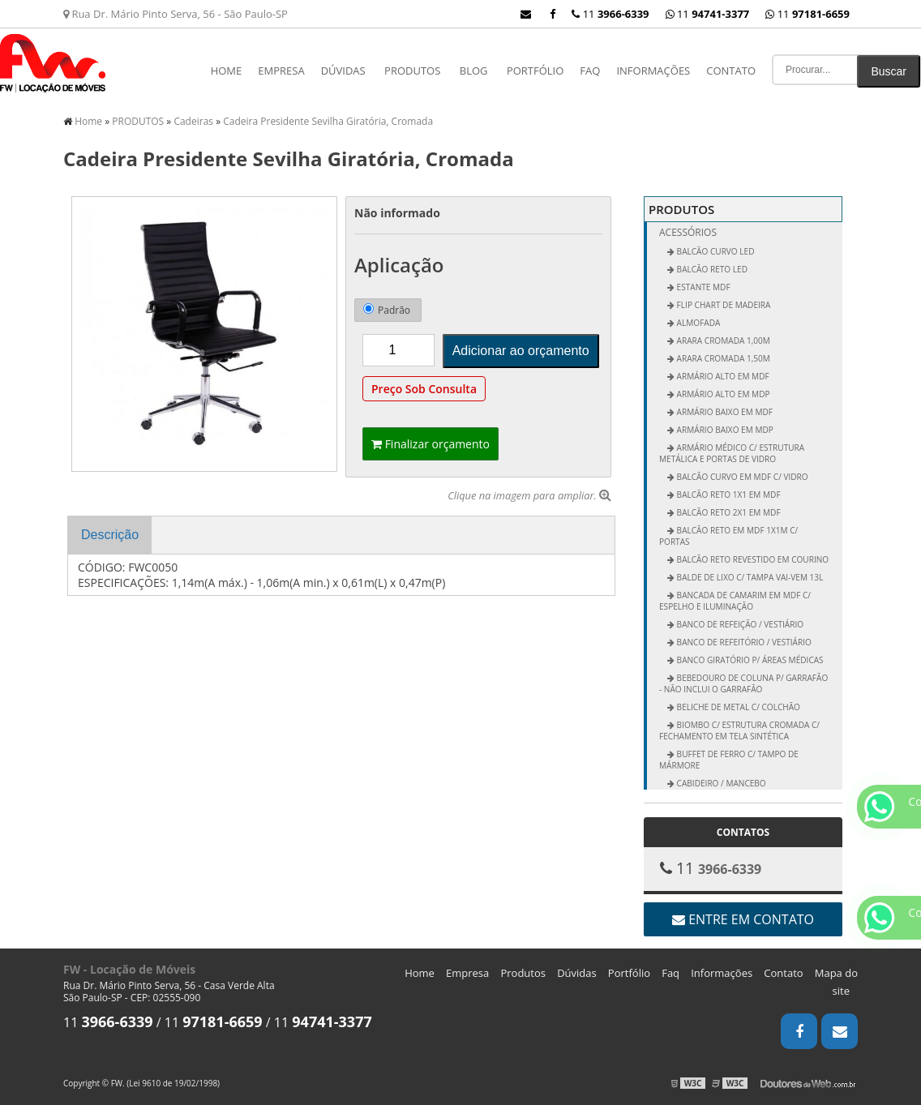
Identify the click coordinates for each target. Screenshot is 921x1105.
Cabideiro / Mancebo (720, 783)
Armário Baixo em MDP (724, 429)
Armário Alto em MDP (722, 394)
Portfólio (535, 70)
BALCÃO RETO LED (711, 269)
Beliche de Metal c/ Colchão (737, 707)
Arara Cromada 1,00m (722, 340)
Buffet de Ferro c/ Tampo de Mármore (729, 759)
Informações (653, 70)
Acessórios (688, 232)
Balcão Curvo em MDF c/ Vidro (741, 476)
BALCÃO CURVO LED (715, 251)
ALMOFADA (697, 322)
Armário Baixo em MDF (724, 412)
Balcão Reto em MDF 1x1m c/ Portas (728, 536)
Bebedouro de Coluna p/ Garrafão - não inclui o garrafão (743, 683)
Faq (590, 70)
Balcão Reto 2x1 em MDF (728, 512)
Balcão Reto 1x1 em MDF (728, 494)
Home (226, 70)
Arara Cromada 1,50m (722, 358)
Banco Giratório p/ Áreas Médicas (749, 660)
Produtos (523, 973)
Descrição (110, 535)
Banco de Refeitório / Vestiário (743, 642)
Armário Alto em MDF (722, 376)
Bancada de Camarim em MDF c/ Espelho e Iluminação (735, 600)
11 (807, 13)
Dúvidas (343, 70)
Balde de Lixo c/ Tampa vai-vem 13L (749, 577)
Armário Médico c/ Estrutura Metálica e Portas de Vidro (731, 453)
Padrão (386, 310)
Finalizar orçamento (430, 444)
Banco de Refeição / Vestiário (739, 624)
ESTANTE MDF (702, 287)
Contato (731, 70)
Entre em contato (743, 919)
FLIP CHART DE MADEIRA (722, 305)
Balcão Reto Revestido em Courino (752, 559)
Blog (474, 70)
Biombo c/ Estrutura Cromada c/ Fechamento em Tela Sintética (739, 730)
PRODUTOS (412, 70)
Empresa (281, 70)
